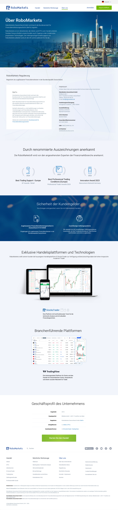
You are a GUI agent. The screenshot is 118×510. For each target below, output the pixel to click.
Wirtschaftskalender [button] (38, 468)
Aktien (65, 424)
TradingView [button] (51, 371)
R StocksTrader (67, 429)
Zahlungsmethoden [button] (11, 477)
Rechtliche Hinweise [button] (64, 471)
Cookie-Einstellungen (91, 471)
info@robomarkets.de (69, 99)
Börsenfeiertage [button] (37, 471)
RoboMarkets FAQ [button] (38, 477)
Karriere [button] (61, 477)
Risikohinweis (89, 465)
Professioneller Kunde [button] (12, 480)
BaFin (81, 420)
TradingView (75, 429)
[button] (106, 2)
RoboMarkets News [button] (64, 465)
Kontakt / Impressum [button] (65, 474)
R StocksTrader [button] (51, 310)
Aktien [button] (8, 461)
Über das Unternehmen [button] (65, 461)
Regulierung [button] (62, 468)
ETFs (68, 424)
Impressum (88, 468)
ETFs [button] (7, 465)
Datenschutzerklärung (91, 462)
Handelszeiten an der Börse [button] (40, 474)
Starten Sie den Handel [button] (59, 438)
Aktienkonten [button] (10, 468)
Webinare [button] (35, 461)
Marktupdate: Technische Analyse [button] (42, 465)
